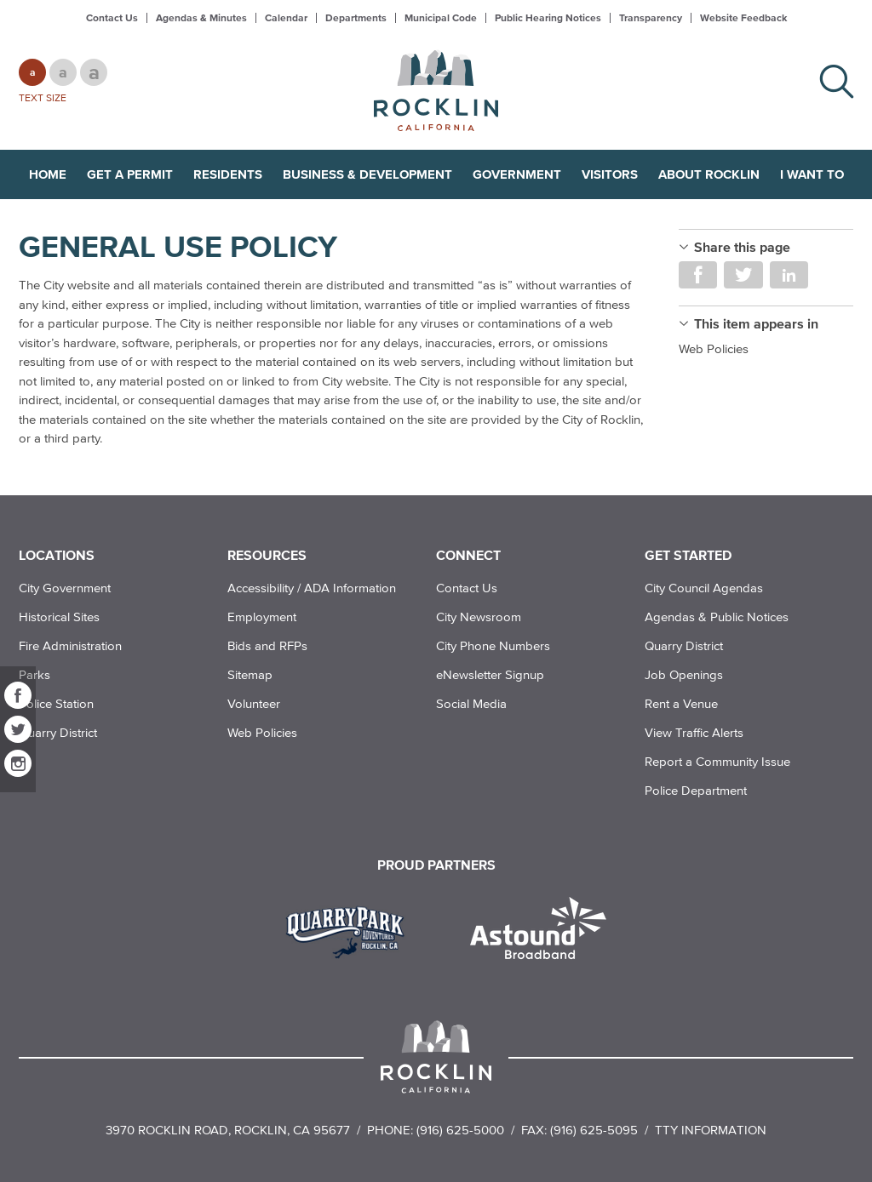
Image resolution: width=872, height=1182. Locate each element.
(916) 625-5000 (460, 1129)
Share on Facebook (698, 274)
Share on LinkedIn (789, 274)
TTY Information (710, 1129)
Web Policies (714, 348)
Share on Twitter (743, 274)
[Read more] (351, 930)
